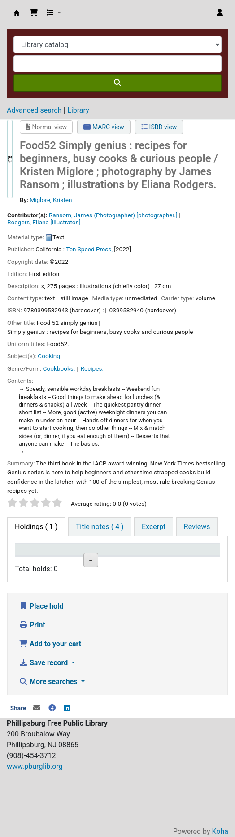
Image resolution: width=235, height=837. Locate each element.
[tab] (99, 526)
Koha (220, 831)
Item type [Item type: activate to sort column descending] (27, 558)
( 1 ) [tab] (36, 526)
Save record (44, 717)
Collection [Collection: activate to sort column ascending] (76, 562)
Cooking (49, 355)
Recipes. (92, 368)
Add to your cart (50, 698)
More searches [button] (49, 736)
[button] (33, 13)
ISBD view (159, 127)
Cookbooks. (59, 368)
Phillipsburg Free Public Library (16, 13)
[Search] (117, 83)
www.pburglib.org (35, 820)
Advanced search (34, 110)
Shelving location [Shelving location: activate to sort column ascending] (115, 558)
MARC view (103, 127)
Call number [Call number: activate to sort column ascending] (155, 558)
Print (32, 679)
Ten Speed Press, (89, 249)
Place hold (41, 660)
